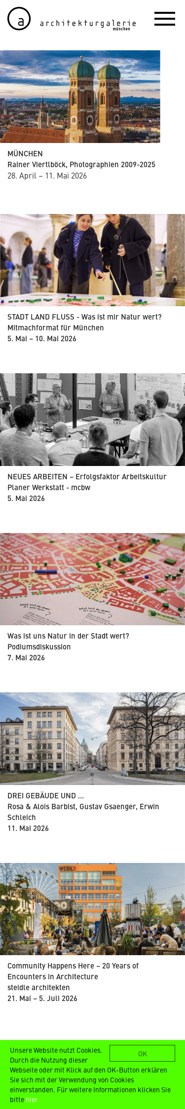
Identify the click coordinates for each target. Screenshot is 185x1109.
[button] (164, 18)
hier (32, 1099)
